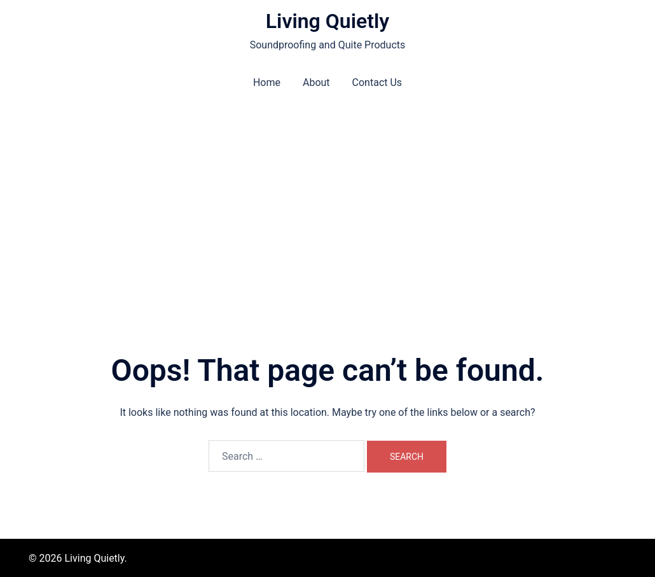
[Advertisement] (327, 197)
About (316, 82)
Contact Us (377, 82)
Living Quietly (327, 21)
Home (266, 82)
